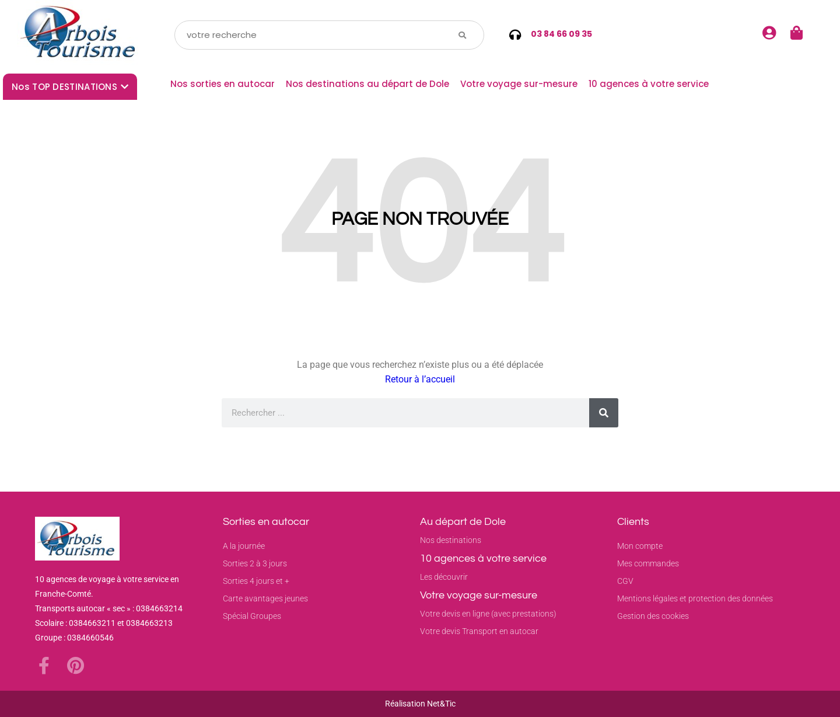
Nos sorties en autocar (222, 84)
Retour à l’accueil (420, 379)
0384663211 (92, 623)
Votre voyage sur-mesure (519, 84)
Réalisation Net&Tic (420, 703)
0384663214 (159, 608)
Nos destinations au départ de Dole (367, 84)
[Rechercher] (603, 412)
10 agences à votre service (649, 84)
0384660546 (90, 637)
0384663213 (149, 623)
